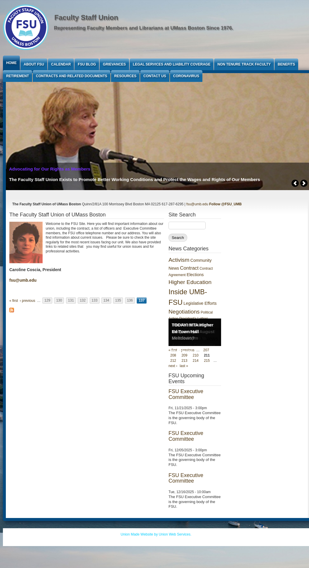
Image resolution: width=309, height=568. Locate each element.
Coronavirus (186, 76)
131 (71, 301)
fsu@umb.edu (197, 204)
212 (173, 361)
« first (13, 301)
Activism (179, 260)
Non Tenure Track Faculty (243, 64)
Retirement (17, 76)
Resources (125, 76)
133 (95, 301)
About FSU (34, 64)
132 (83, 301)
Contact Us (154, 76)
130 (59, 301)
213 (184, 361)
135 (118, 301)
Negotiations (184, 312)
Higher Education (190, 282)
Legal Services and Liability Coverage (172, 64)
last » (184, 366)
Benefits (286, 64)
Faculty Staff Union (86, 17)
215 (207, 361)
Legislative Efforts (199, 303)
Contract (189, 268)
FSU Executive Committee (186, 394)
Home (11, 63)
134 (106, 301)
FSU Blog (87, 64)
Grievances (114, 64)
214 (196, 361)
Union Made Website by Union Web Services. (156, 534)
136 (130, 301)
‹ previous (27, 301)
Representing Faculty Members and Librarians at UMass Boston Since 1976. (143, 28)
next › (173, 366)
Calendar (61, 64)
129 (47, 301)
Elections (195, 274)
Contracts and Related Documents (71, 76)
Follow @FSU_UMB (225, 204)
